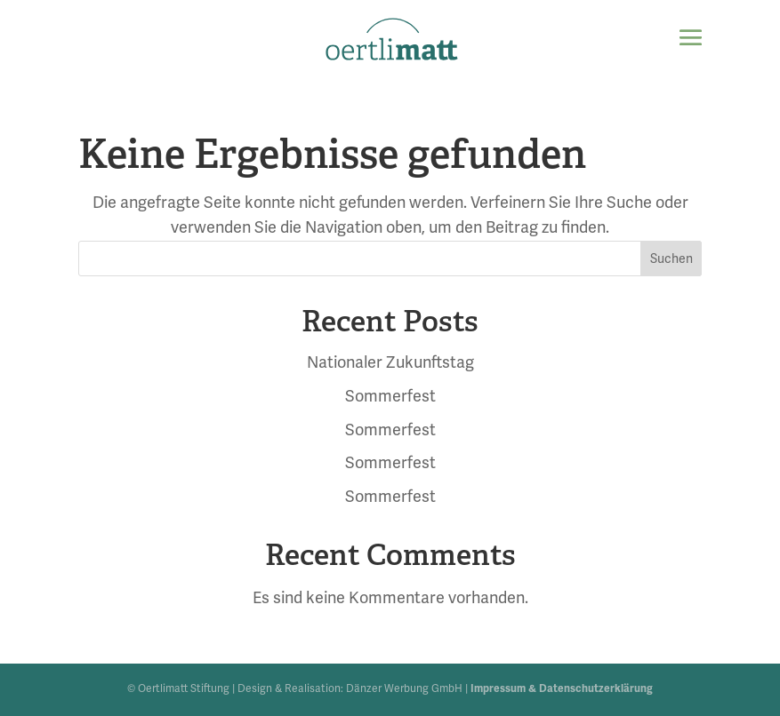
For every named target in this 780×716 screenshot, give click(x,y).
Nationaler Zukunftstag (390, 362)
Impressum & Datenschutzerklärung (561, 689)
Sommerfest (390, 396)
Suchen (671, 259)
